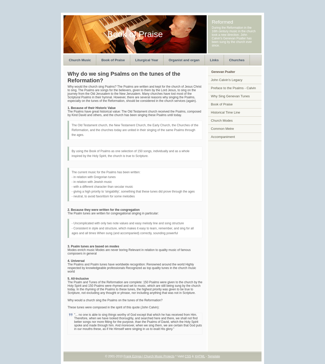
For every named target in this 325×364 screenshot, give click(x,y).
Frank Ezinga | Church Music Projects (149, 356)
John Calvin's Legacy (226, 80)
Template (214, 356)
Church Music (80, 60)
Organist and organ (184, 60)
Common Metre (222, 129)
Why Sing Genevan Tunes (230, 96)
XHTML (200, 356)
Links (214, 60)
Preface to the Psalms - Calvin (233, 88)
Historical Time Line (225, 112)
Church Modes (222, 120)
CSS (188, 356)
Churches (237, 60)
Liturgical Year (146, 60)
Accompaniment (223, 137)
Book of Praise (113, 60)
